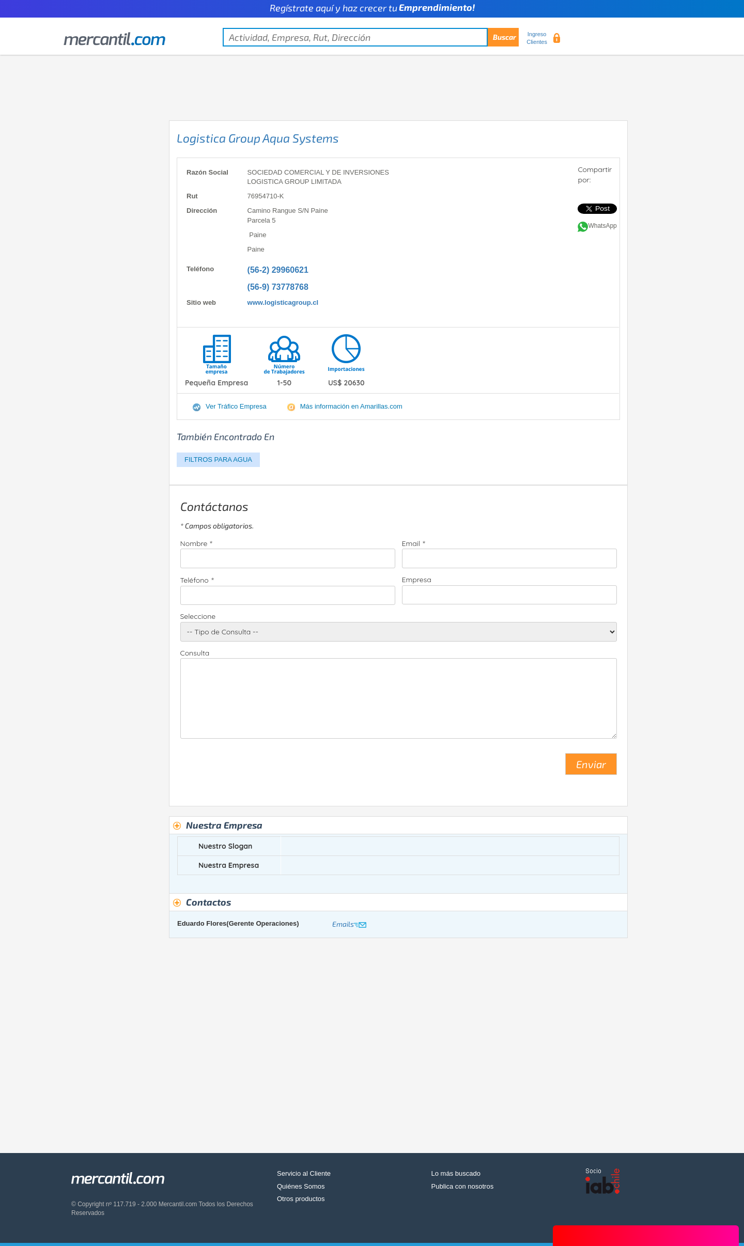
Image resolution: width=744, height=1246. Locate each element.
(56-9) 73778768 (277, 287)
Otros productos (301, 1199)
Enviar (591, 764)
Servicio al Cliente (304, 1173)
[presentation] (258, 768)
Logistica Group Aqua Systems (258, 138)
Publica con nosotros (462, 1186)
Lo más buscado (456, 1173)
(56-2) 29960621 (277, 270)
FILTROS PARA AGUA (218, 459)
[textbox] (371, 37)
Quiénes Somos (301, 1186)
